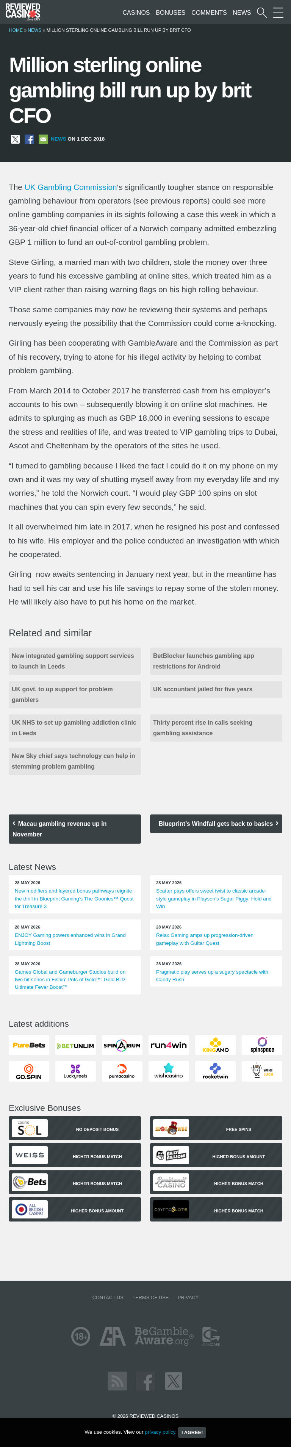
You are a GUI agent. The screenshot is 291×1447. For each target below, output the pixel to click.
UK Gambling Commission (71, 187)
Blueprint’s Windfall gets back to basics (216, 824)
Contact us (108, 1297)
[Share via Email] (43, 139)
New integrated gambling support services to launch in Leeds (73, 661)
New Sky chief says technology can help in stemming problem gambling (73, 761)
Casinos (136, 12)
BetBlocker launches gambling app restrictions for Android (203, 661)
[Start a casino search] (262, 12)
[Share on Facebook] (29, 139)
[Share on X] (15, 139)
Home (16, 30)
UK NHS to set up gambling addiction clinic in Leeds (74, 727)
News (242, 12)
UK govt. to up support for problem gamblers (62, 694)
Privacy (188, 1297)
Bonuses (170, 12)
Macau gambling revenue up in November (60, 829)
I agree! (192, 1432)
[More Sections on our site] (278, 12)
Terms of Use (150, 1297)
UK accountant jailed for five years (202, 689)
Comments (209, 12)
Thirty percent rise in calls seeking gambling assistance (202, 727)
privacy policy (160, 1432)
